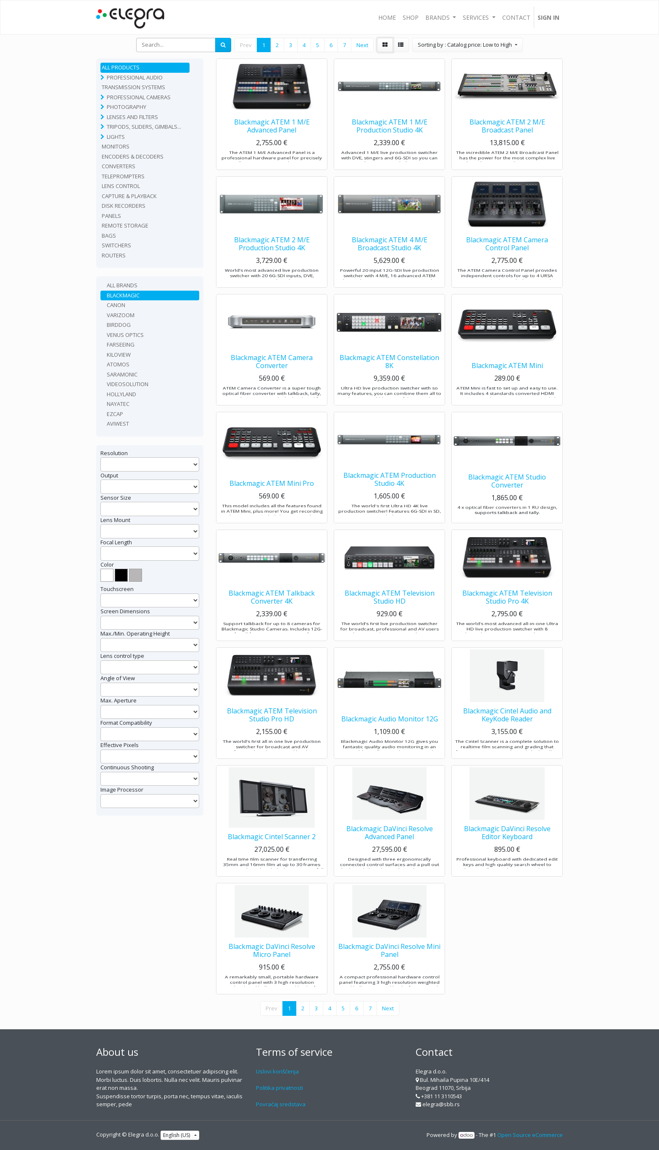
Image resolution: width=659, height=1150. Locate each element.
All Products (121, 67)
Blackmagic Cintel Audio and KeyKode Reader (507, 731)
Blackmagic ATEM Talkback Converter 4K (272, 614)
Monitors (115, 146)
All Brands (122, 285)
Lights (116, 136)
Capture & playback (129, 196)
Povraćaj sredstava (281, 1104)
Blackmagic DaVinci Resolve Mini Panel (389, 967)
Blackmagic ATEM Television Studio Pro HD (272, 731)
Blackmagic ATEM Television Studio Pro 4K (507, 614)
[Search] (223, 45)
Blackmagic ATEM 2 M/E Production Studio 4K (272, 260)
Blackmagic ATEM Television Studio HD (390, 614)
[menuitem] (387, 17)
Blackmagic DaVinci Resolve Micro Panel (272, 967)
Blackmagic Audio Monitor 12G (389, 735)
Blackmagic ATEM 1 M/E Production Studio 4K (389, 142)
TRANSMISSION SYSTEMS (133, 87)
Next (362, 45)
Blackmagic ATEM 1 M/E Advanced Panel (272, 142)
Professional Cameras (139, 97)
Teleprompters (123, 176)
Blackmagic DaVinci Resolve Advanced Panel (389, 849)
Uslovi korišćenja (277, 1071)
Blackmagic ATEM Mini (507, 382)
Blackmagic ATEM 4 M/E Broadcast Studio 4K (389, 260)
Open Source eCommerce (530, 1135)
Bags (109, 235)
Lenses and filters (132, 117)
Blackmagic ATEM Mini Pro (271, 500)
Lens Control (121, 186)
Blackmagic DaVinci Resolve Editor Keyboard (507, 849)
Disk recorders (123, 205)
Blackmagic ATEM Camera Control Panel (507, 260)
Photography (126, 107)
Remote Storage (125, 225)
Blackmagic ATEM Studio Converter (507, 496)
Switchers (116, 245)
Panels (111, 216)
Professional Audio (135, 77)
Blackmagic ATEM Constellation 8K (389, 378)
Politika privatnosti (279, 1088)
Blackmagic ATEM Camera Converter (272, 378)
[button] (467, 45)
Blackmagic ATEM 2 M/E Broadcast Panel (507, 142)
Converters (118, 166)
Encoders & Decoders (132, 156)
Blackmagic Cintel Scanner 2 (272, 853)
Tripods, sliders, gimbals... (144, 126)
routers (114, 255)
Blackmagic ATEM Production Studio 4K (389, 496)
